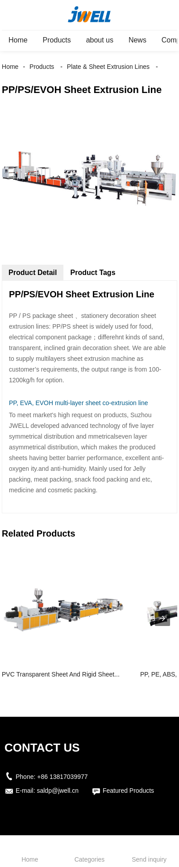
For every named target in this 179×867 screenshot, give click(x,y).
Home (18, 40)
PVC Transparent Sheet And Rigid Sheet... (61, 674)
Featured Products (128, 790)
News (137, 40)
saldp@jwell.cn (58, 790)
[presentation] (162, 618)
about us (99, 40)
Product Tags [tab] (92, 272)
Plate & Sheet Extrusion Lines (108, 66)
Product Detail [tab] (32, 272)
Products (57, 40)
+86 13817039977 (62, 776)
